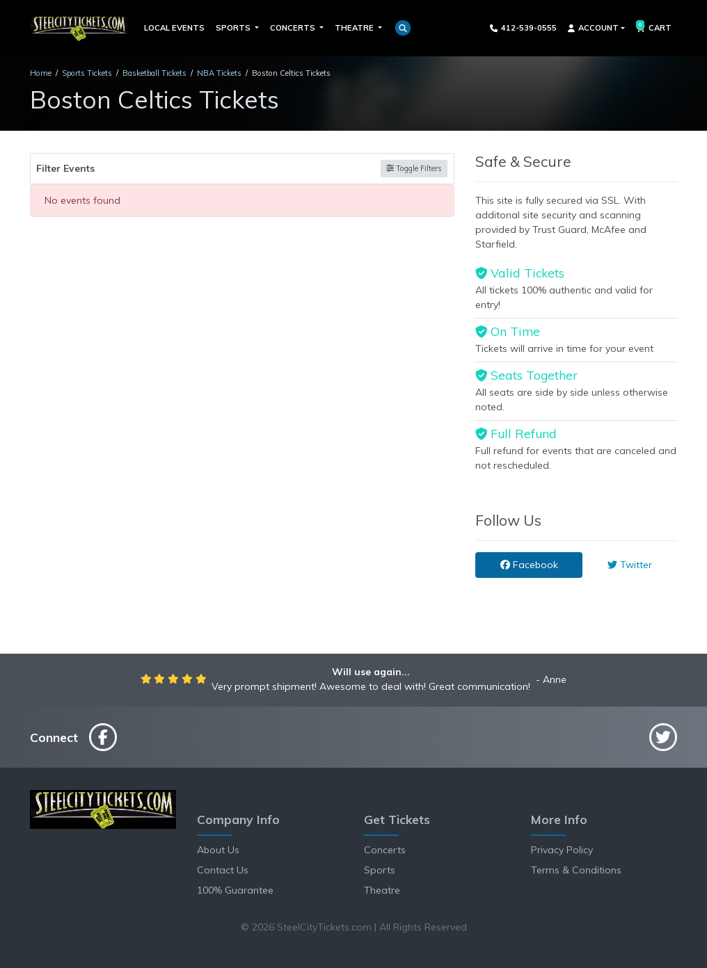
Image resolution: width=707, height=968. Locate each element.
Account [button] (593, 28)
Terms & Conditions (576, 870)
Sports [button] (234, 28)
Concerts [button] (293, 28)
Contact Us (222, 870)
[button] (403, 28)
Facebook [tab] (529, 564)
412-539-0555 (523, 28)
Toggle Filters (414, 168)
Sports (379, 870)
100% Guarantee (235, 890)
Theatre (382, 890)
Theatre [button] (355, 28)
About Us (218, 850)
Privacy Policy (562, 850)
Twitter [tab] (629, 564)
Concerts (385, 850)
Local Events (174, 28)
